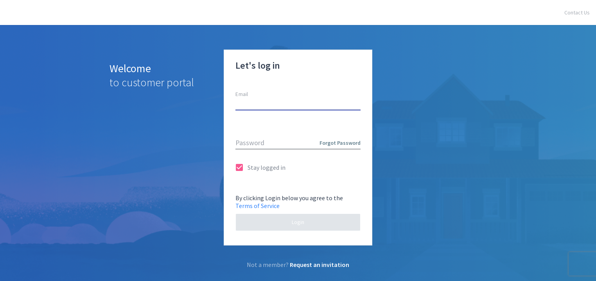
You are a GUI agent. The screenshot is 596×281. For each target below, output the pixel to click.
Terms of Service (257, 206)
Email (241, 94)
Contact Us (577, 12)
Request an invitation (319, 265)
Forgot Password (340, 142)
